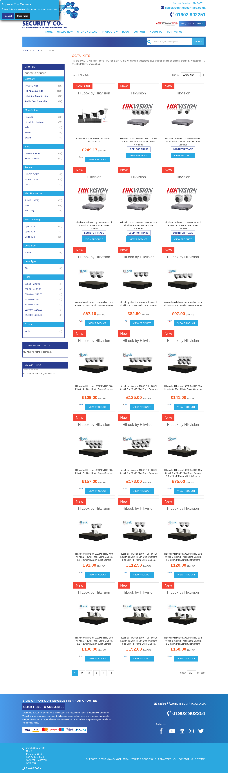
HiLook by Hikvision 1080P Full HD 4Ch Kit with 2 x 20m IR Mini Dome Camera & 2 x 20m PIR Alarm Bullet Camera (138, 556)
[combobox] (175, 41)
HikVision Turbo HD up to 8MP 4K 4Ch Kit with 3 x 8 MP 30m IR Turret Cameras (94, 225)
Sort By (175, 75)
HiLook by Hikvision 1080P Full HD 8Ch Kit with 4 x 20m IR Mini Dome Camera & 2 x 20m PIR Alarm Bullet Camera (138, 640)
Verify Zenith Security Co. (192, 23)
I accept (8, 16)
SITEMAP (200, 759)
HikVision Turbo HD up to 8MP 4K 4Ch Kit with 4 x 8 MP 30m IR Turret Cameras (138, 225)
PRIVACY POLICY (166, 759)
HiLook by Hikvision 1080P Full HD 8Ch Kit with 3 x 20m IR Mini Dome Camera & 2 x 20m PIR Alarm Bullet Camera (94, 640)
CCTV (36, 50)
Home (25, 50)
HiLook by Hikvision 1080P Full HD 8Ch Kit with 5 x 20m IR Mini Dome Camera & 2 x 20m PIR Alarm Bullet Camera (183, 640)
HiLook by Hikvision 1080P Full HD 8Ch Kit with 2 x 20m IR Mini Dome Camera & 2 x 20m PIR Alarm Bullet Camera (183, 556)
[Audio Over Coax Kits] (43, 101)
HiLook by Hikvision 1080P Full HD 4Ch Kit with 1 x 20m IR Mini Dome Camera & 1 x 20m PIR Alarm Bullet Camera (183, 473)
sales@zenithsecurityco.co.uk (184, 7)
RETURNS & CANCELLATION (111, 759)
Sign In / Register (181, 3)
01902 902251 (189, 14)
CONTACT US (185, 759)
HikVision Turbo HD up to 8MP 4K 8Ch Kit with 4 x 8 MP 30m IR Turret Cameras (183, 225)
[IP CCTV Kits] (43, 85)
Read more (22, 16)
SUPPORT (88, 759)
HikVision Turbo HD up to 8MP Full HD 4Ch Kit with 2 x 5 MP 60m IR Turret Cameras (183, 141)
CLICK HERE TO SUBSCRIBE (43, 707)
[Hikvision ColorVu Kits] (43, 96)
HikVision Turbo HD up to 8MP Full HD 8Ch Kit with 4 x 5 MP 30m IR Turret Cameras (138, 141)
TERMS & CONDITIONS (142, 759)
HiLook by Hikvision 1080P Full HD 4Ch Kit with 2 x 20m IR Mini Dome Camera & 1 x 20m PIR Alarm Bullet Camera (94, 556)
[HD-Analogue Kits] (43, 90)
